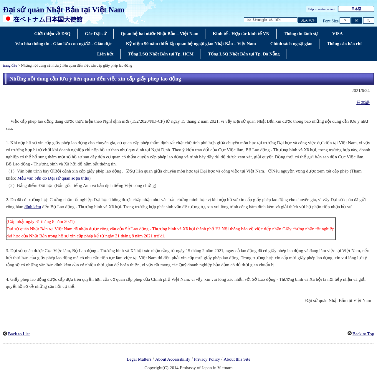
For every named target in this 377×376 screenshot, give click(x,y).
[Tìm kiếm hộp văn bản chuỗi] (270, 19)
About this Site (237, 359)
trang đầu (10, 65)
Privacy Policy (207, 359)
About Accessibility (173, 359)
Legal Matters (139, 359)
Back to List (19, 333)
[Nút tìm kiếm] (307, 20)
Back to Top (363, 333)
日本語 (363, 102)
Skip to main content (321, 9)
